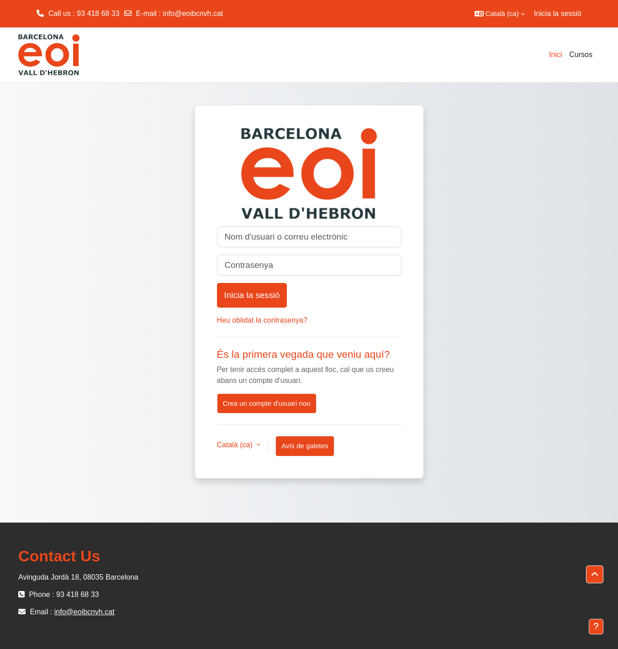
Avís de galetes (304, 446)
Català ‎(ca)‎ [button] (236, 445)
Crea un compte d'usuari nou (267, 403)
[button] (499, 13)
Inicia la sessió (557, 13)
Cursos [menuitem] (580, 54)
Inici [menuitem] (555, 54)
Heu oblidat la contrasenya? (262, 320)
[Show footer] (596, 626)
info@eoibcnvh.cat (193, 13)
